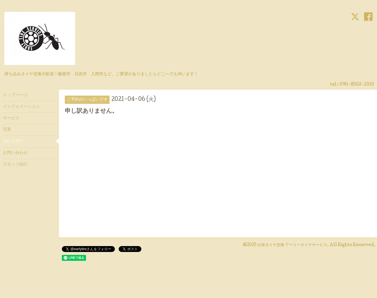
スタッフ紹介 (15, 164)
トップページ (15, 95)
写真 (7, 129)
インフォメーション (21, 106)
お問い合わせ (15, 153)
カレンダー (13, 141)
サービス (11, 118)
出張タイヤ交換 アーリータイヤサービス (292, 245)
